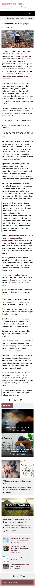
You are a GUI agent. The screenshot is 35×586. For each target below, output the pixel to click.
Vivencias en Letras (12, 3)
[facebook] (3, 400)
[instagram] (17, 576)
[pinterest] (14, 576)
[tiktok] (24, 576)
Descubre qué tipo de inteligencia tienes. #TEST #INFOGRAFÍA (20, 18)
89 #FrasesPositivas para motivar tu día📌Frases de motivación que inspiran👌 (16, 520)
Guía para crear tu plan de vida (19, 557)
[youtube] (21, 576)
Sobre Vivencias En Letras (10, 582)
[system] (30, 13)
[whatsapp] (15, 400)
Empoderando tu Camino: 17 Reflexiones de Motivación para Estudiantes (19, 548)
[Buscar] (33, 13)
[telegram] (20, 400)
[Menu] (2, 13)
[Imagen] (17, 469)
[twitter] (9, 400)
